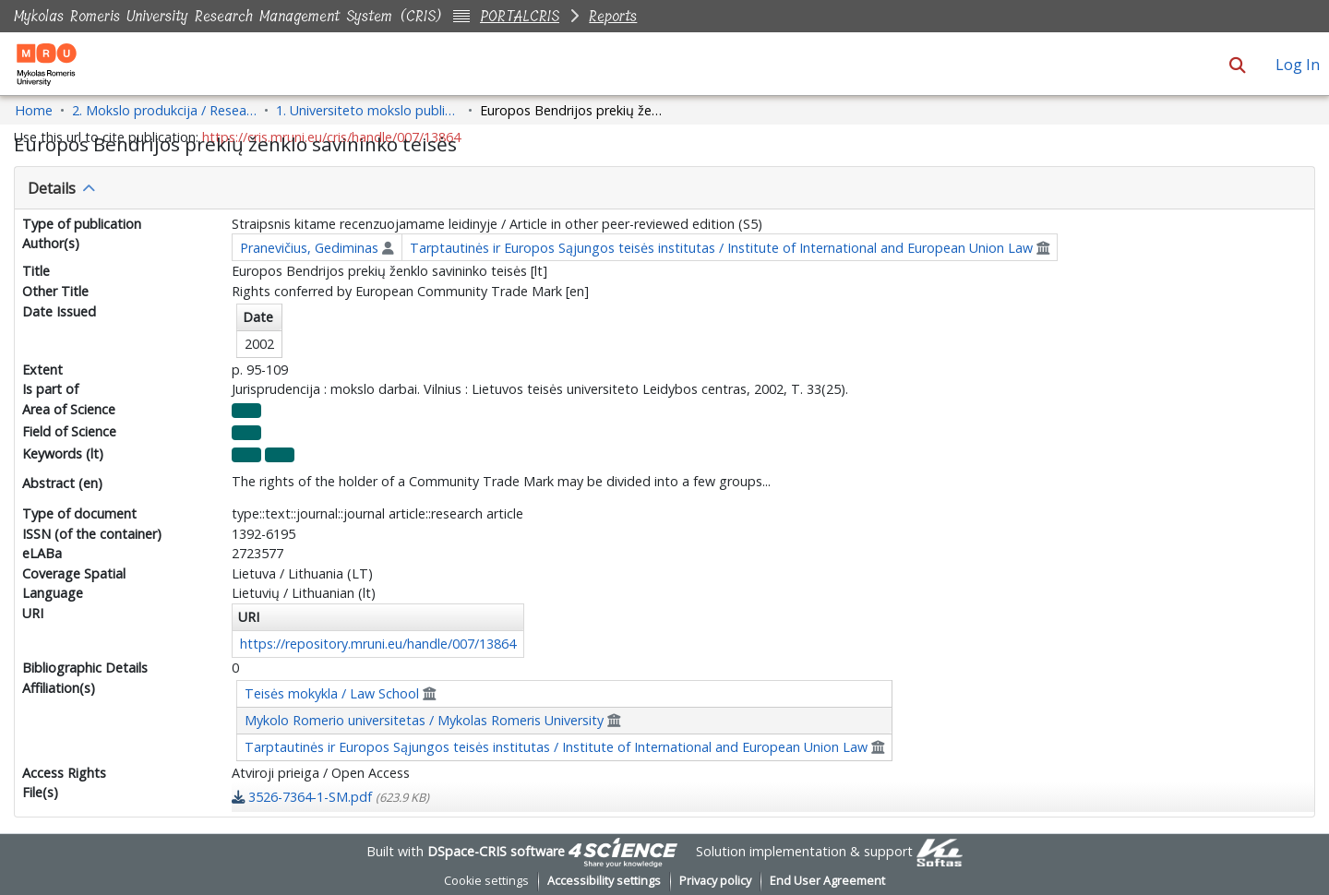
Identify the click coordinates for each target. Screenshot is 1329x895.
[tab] (664, 188)
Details (52, 188)
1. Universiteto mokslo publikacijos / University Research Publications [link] (368, 110)
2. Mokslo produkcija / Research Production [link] (164, 110)
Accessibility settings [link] (604, 881)
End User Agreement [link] (827, 881)
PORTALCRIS (519, 16)
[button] (1237, 65)
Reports (613, 16)
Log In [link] (1298, 64)
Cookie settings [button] (486, 881)
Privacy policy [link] (715, 881)
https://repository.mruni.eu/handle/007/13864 (378, 643)
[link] (330, 797)
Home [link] (34, 110)
